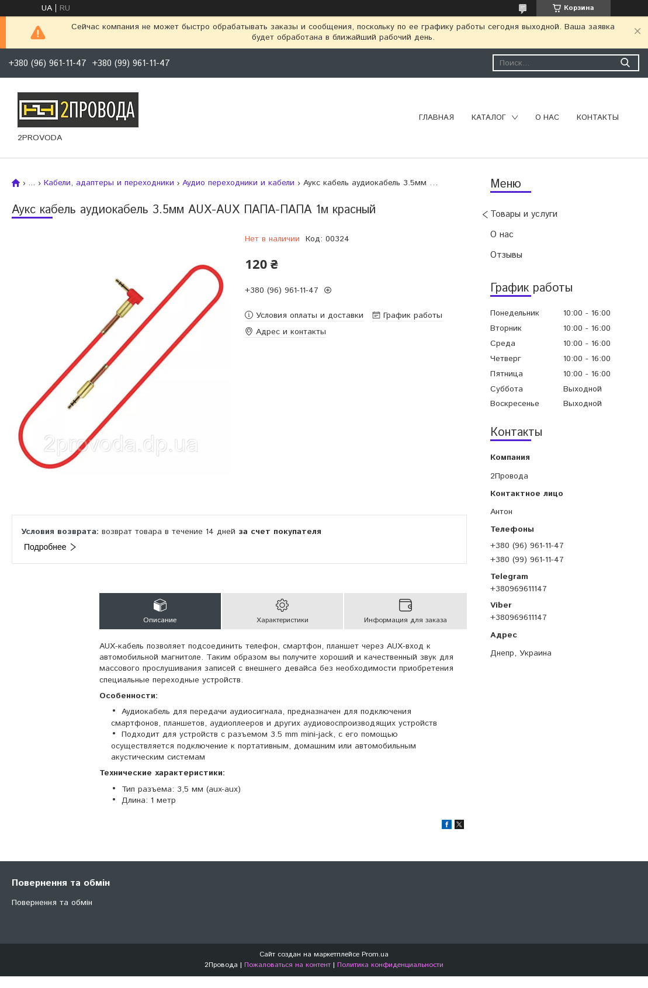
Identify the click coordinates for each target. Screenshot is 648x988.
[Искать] (625, 63)
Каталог (489, 117)
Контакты (598, 117)
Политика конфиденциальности (390, 965)
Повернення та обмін (52, 903)
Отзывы (506, 255)
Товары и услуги (523, 214)
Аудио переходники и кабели (238, 183)
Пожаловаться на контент (287, 965)
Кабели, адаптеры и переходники (109, 183)
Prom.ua (375, 954)
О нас (547, 117)
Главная (436, 117)
